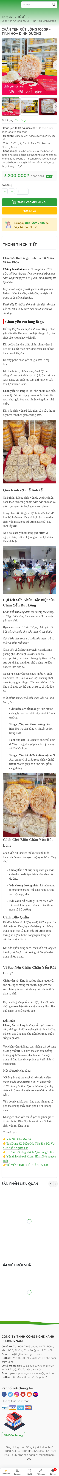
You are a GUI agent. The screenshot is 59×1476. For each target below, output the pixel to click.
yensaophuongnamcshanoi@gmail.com (32, 1373)
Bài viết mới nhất (17, 1265)
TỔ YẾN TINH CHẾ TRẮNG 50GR (27, 1165)
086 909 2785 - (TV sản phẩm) (29, 1377)
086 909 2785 (35, 223)
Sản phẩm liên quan (20, 1183)
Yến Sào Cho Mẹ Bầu (19, 1139)
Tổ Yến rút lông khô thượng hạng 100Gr (31, 1152)
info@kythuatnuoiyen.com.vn (26, 1354)
